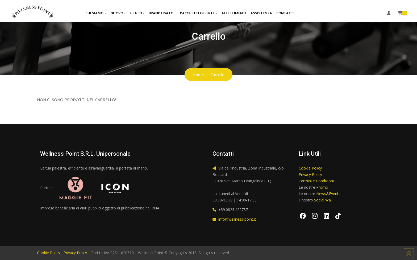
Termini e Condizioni (316, 180)
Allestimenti (234, 13)
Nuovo (116, 13)
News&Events (328, 193)
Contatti (285, 13)
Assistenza (261, 13)
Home (198, 74)
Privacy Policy (310, 174)
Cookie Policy (310, 168)
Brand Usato (161, 13)
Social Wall (323, 200)
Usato (136, 13)
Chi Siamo (94, 13)
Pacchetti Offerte (197, 13)
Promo (322, 187)
